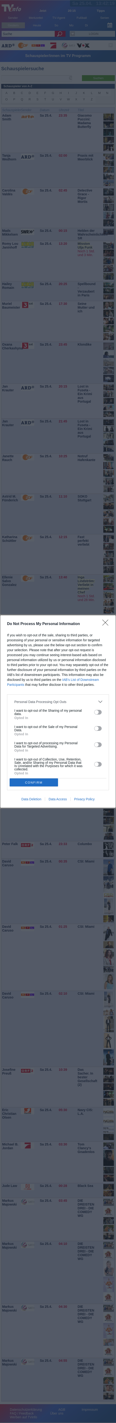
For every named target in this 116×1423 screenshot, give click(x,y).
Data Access (58, 799)
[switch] (98, 712)
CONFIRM (34, 782)
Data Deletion (31, 799)
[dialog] (58, 711)
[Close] (106, 624)
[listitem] (58, 701)
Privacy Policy (84, 799)
